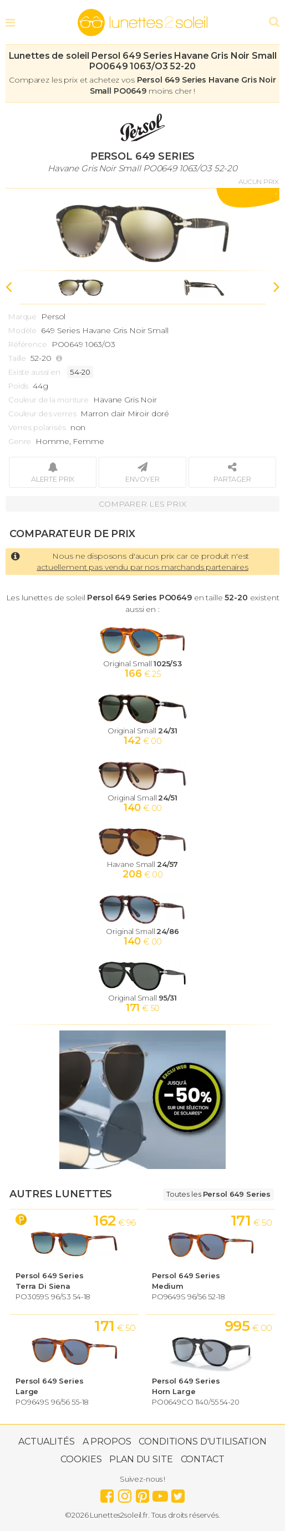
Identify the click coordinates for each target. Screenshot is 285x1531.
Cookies (80, 1459)
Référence (27, 344)
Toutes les (218, 1194)
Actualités (46, 1441)
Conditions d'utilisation (203, 1441)
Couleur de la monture (48, 399)
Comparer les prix (142, 504)
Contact (203, 1459)
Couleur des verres (42, 413)
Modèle (22, 330)
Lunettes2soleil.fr (142, 23)
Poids (18, 385)
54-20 (80, 372)
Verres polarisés (37, 427)
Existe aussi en (34, 372)
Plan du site (140, 1459)
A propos (107, 1441)
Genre (19, 441)
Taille (17, 358)
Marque (22, 316)
